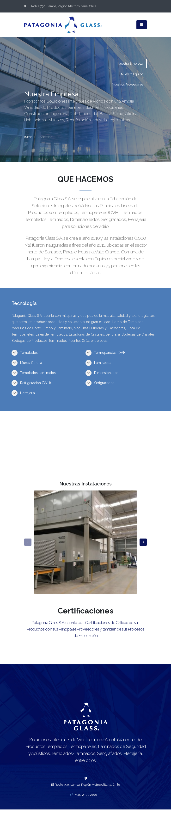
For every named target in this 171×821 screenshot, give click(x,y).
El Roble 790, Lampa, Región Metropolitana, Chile (62, 6)
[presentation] (27, 542)
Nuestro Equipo (132, 74)
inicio (28, 137)
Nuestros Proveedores (127, 84)
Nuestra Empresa (130, 63)
